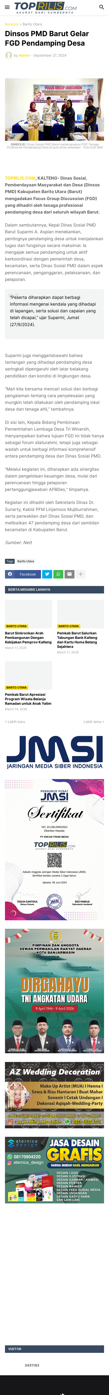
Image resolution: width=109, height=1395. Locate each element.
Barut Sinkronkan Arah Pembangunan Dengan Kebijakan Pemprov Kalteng (28, 637)
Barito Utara (32, 24)
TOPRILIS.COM (20, 178)
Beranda (12, 24)
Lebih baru (16, 721)
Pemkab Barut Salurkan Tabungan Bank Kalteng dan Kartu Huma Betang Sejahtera (77, 640)
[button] (7, 7)
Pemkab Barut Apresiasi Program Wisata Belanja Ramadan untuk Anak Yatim (28, 698)
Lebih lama (92, 721)
